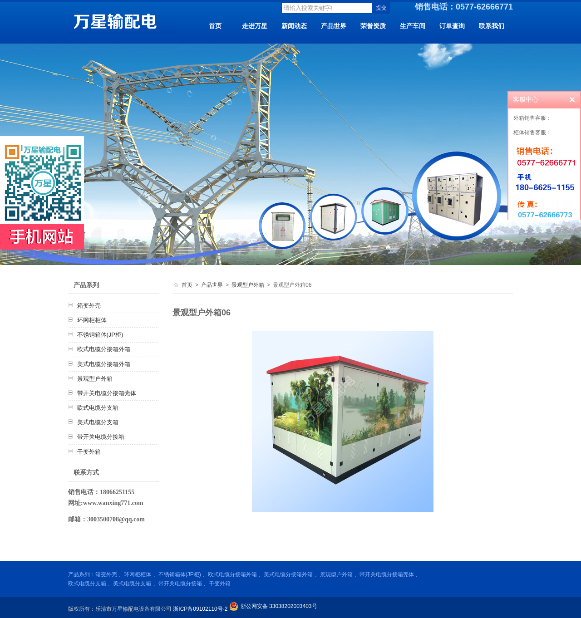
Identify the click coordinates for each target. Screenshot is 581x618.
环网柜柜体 (92, 320)
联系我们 (491, 25)
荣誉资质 (373, 25)
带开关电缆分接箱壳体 (106, 393)
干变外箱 (89, 451)
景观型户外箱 (95, 378)
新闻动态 (294, 25)
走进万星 (254, 25)
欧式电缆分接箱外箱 (103, 349)
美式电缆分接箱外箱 (103, 364)
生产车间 (412, 25)
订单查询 (452, 25)
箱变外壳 (89, 305)
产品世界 (333, 25)
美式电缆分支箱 (97, 422)
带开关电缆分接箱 (100, 436)
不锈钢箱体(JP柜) (100, 334)
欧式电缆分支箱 (97, 407)
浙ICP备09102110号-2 (200, 609)
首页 (215, 25)
